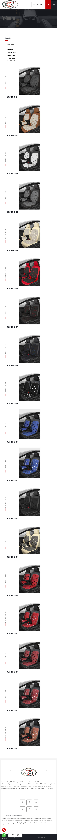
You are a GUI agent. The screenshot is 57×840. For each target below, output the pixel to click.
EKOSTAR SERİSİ (11, 61)
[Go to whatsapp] (4, 835)
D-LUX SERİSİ (11, 55)
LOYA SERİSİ (10, 44)
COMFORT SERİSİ (12, 52)
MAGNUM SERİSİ (11, 47)
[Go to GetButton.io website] (3, 838)
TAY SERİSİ (10, 50)
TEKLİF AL (37, 4)
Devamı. (5, 795)
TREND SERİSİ (11, 58)
